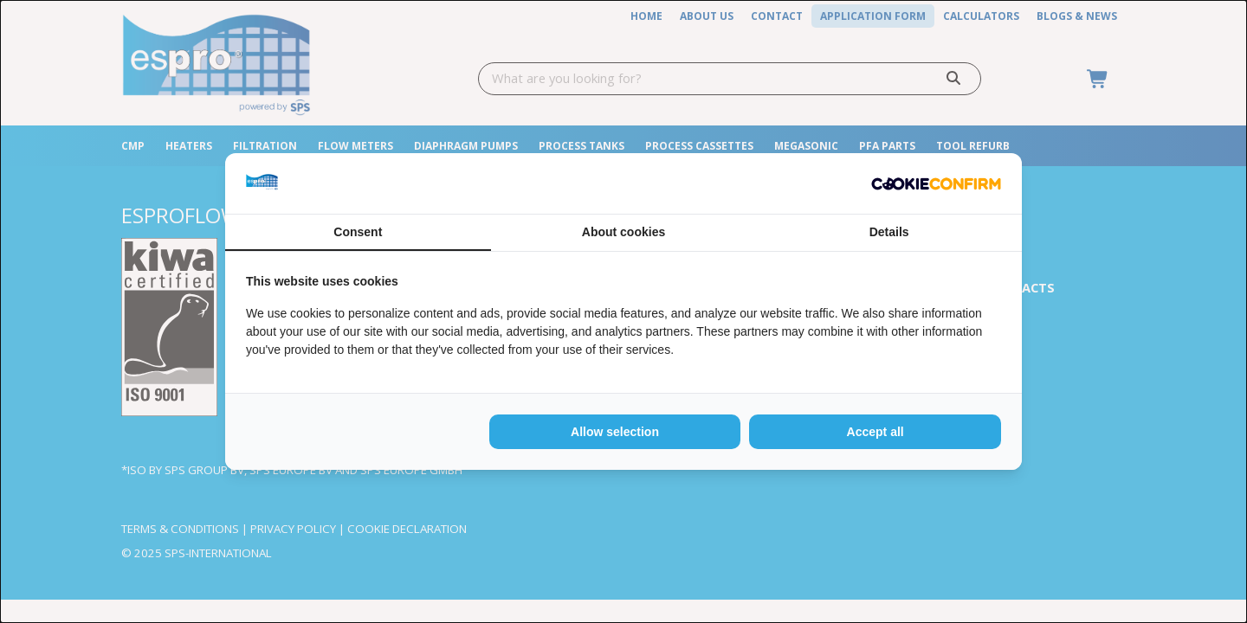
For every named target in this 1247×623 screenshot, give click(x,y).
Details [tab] (889, 232)
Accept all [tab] (875, 432)
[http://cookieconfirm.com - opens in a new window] (936, 184)
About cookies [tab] (623, 232)
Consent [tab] (357, 232)
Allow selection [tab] (615, 432)
